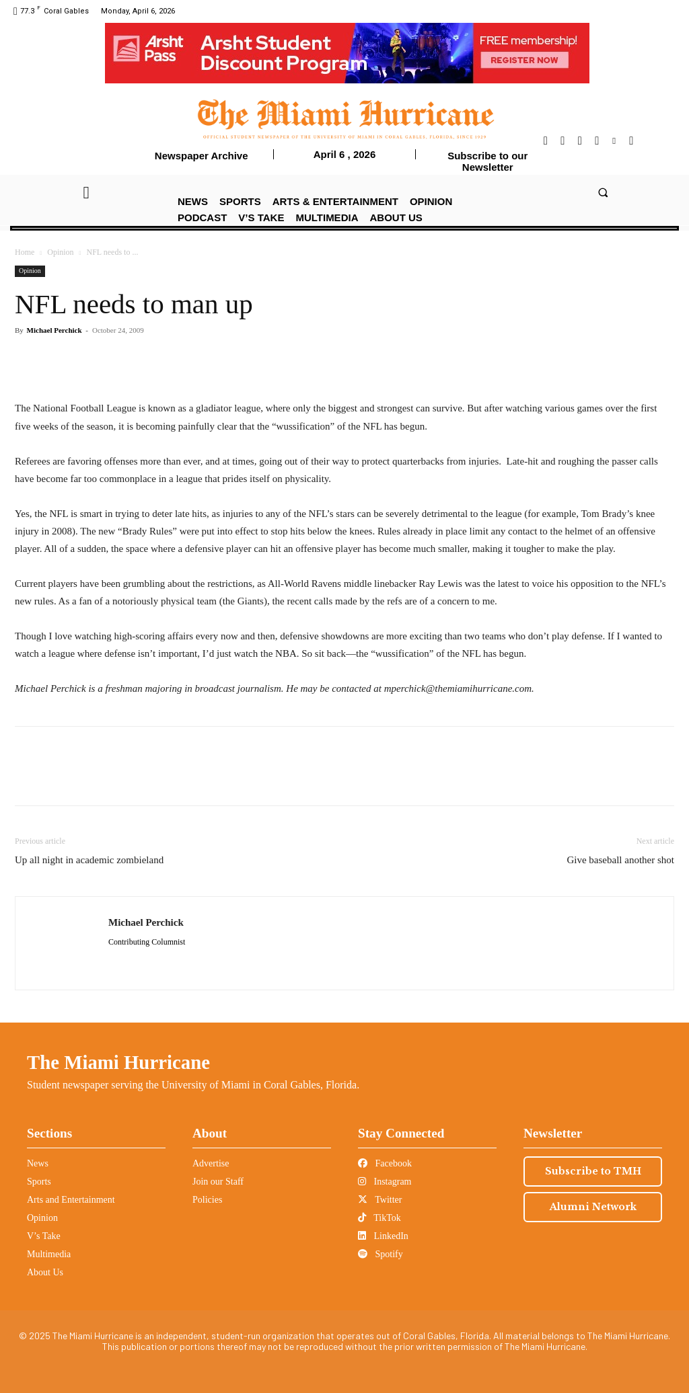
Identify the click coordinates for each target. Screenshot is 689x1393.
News (37, 1163)
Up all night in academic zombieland (89, 859)
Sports (39, 1182)
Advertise (210, 1163)
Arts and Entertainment (71, 1200)
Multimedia (49, 1254)
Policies (207, 1200)
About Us (45, 1272)
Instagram (384, 1182)
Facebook (385, 1163)
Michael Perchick (54, 330)
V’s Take (44, 1236)
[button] (602, 192)
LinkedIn (383, 1236)
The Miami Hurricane (118, 1062)
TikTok (379, 1218)
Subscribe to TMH (593, 1171)
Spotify (380, 1254)
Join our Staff (218, 1182)
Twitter (380, 1200)
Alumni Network (593, 1207)
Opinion (60, 252)
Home (24, 252)
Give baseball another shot (620, 859)
